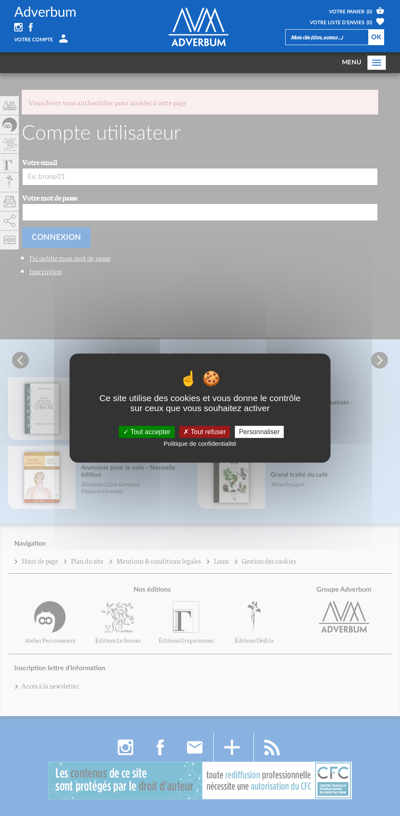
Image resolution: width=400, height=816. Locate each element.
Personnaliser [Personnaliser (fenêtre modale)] (259, 431)
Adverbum (45, 12)
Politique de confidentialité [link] (200, 443)
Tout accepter (146, 431)
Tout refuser (204, 431)
